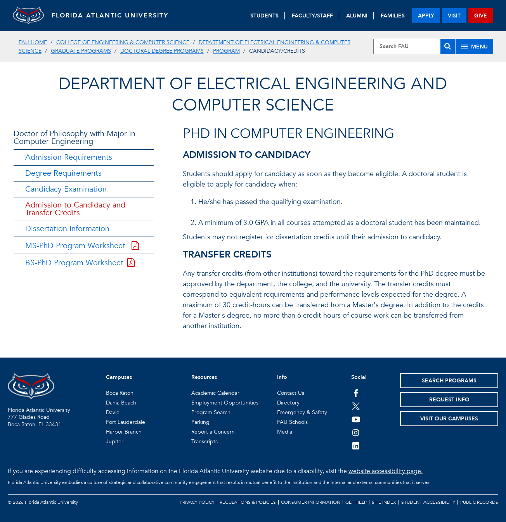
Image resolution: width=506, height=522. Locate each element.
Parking (200, 422)
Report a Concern (213, 432)
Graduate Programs (81, 51)
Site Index (384, 502)
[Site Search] (414, 46)
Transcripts (204, 441)
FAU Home (33, 42)
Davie (113, 412)
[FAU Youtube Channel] (356, 419)
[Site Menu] (474, 46)
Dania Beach (121, 402)
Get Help (356, 502)
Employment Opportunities (224, 402)
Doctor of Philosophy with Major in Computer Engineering (74, 137)
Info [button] (282, 377)
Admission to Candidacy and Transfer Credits (75, 209)
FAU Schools (292, 422)
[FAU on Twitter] (356, 406)
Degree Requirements (63, 173)
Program (226, 51)
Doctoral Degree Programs (162, 51)
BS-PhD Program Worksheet (80, 263)
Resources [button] (204, 377)
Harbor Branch (124, 432)
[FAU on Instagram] (356, 432)
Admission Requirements (68, 157)
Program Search (210, 412)
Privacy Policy (197, 502)
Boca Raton (119, 393)
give (480, 15)
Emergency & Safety (302, 412)
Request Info (449, 399)
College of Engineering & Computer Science (122, 42)
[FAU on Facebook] (356, 393)
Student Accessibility (428, 502)
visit (454, 15)
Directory (288, 402)
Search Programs (449, 380)
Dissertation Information (67, 228)
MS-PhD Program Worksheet (82, 245)
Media (284, 432)
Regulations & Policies (248, 502)
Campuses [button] (119, 377)
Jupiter (114, 441)
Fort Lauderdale (125, 422)
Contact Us (290, 393)
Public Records (479, 502)
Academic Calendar (215, 393)
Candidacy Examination (66, 189)
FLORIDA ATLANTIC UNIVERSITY (110, 15)
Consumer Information (310, 502)
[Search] (447, 46)
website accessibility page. (385, 471)
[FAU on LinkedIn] (356, 445)
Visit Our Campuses (449, 418)
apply (426, 15)
